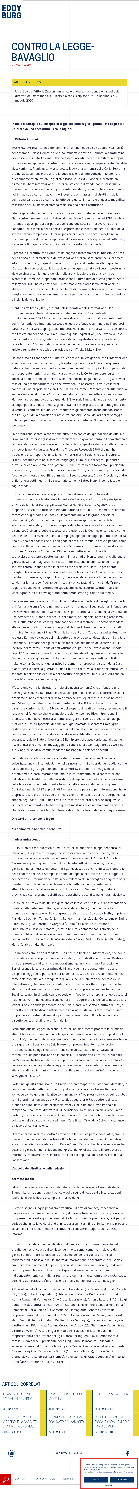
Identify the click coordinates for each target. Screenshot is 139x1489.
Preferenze (122, 1479)
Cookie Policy (109, 1485)
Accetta (95, 1479)
